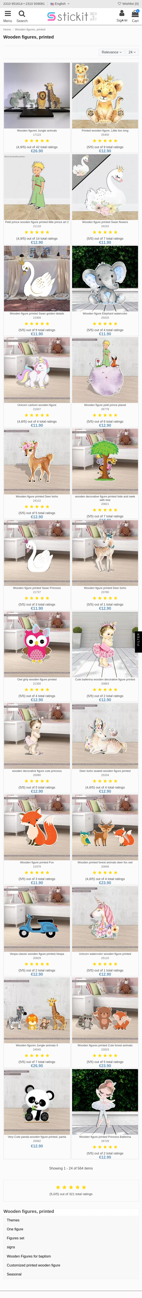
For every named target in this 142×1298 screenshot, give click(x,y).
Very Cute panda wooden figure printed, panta (37, 1136)
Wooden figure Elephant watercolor (105, 313)
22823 (105, 1049)
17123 (37, 134)
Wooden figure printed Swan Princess (37, 588)
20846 (105, 866)
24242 (105, 226)
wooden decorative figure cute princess (37, 771)
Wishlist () (128, 3)
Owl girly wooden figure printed (36, 679)
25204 (105, 775)
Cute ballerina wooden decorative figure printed (105, 679)
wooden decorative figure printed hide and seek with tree (105, 498)
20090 (37, 775)
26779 (105, 409)
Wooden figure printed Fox (37, 862)
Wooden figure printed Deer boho (37, 496)
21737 (37, 592)
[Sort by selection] (112, 52)
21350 (37, 683)
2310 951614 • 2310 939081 (24, 3)
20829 (37, 958)
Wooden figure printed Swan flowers (105, 222)
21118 (37, 226)
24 (132, 52)
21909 (37, 317)
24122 (37, 500)
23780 (105, 592)
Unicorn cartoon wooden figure (36, 405)
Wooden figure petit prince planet (105, 405)
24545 (37, 1049)
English (60, 3)
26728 (105, 1141)
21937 (37, 409)
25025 (105, 317)
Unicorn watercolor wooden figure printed (105, 953)
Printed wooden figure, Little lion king (105, 130)
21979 (37, 866)
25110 (105, 958)
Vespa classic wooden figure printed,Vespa (37, 953)
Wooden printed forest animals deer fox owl (105, 862)
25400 (105, 134)
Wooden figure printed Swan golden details (37, 313)
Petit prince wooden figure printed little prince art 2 (37, 222)
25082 (37, 1141)
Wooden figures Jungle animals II (37, 1045)
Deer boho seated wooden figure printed (105, 771)
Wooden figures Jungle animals (37, 130)
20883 (105, 683)
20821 (105, 504)
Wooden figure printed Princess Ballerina (105, 1136)
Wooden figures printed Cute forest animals (105, 1045)
